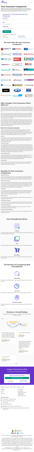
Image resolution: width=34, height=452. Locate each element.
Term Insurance (20, 394)
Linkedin (22, 387)
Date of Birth (5, 18)
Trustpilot (2, 318)
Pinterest (14, 387)
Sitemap (20, 436)
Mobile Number (5, 26)
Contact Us (3, 393)
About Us (2, 391)
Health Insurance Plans (22, 395)
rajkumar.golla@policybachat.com (9, 400)
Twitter (11, 387)
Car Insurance (20, 391)
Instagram (19, 387)
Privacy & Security (5, 435)
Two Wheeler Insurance (22, 392)
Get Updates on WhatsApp (9, 34)
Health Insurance (21, 393)
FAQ (1, 392)
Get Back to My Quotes (22, 37)
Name (4, 22)
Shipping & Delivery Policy (21, 435)
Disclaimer (17, 436)
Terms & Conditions (12, 435)
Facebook (7, 387)
